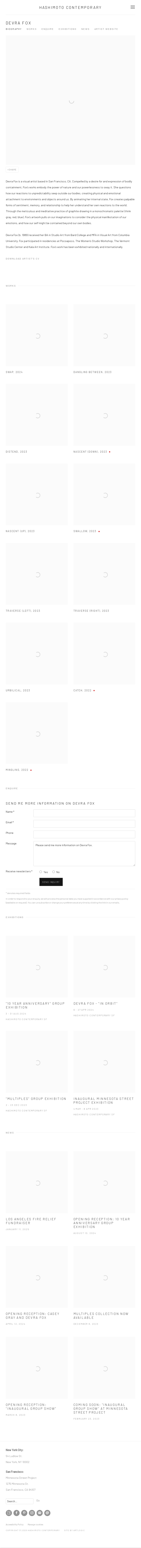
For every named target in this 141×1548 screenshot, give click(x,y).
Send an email (47, 1513)
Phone (9, 832)
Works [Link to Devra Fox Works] (32, 28)
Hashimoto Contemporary (70, 7)
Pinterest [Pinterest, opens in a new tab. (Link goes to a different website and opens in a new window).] (24, 1513)
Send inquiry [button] (51, 882)
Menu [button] (132, 7)
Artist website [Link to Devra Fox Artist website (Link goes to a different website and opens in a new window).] (106, 28)
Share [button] (13, 169)
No (58, 872)
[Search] (19, 1501)
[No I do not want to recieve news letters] (53, 872)
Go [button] (38, 1500)
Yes (45, 872)
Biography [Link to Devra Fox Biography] (14, 28)
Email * (10, 822)
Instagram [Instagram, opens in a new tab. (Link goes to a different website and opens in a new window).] (32, 1513)
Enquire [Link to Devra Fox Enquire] (48, 28)
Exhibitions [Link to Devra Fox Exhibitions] (68, 28)
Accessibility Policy (14, 1524)
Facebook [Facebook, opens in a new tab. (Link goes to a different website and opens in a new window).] (16, 1513)
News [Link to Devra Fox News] (85, 28)
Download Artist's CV (25, 259)
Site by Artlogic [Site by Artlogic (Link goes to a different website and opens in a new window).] (74, 1530)
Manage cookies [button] (35, 1524)
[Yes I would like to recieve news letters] (40, 872)
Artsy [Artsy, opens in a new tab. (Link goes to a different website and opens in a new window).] (9, 1513)
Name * (10, 811)
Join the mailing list (40, 1513)
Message (11, 843)
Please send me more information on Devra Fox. (84, 853)
